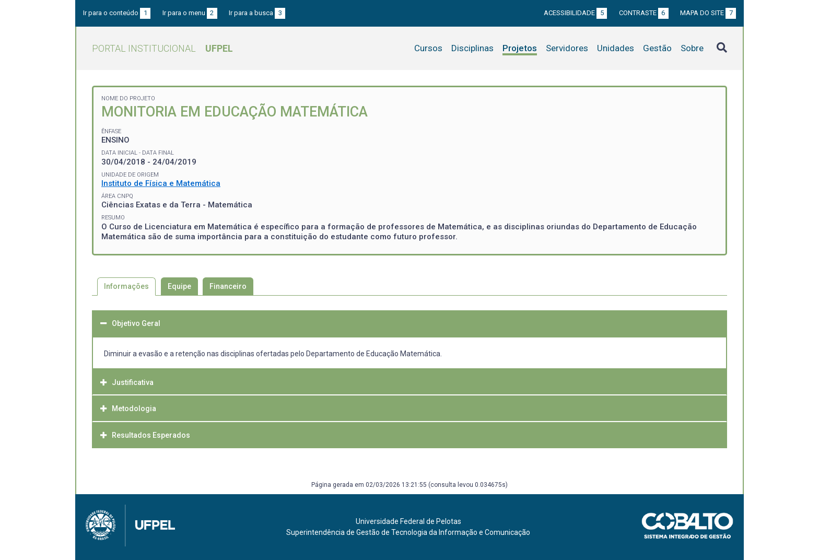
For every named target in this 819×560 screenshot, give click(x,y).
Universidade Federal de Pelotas (408, 521)
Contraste (644, 13)
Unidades (615, 48)
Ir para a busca (257, 13)
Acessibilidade (575, 13)
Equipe (179, 286)
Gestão (657, 48)
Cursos (428, 48)
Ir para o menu (189, 13)
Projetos (519, 48)
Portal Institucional (162, 48)
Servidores (567, 48)
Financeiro (228, 286)
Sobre (692, 48)
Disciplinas (472, 48)
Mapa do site (708, 13)
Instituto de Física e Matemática (160, 183)
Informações (126, 286)
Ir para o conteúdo (116, 13)
